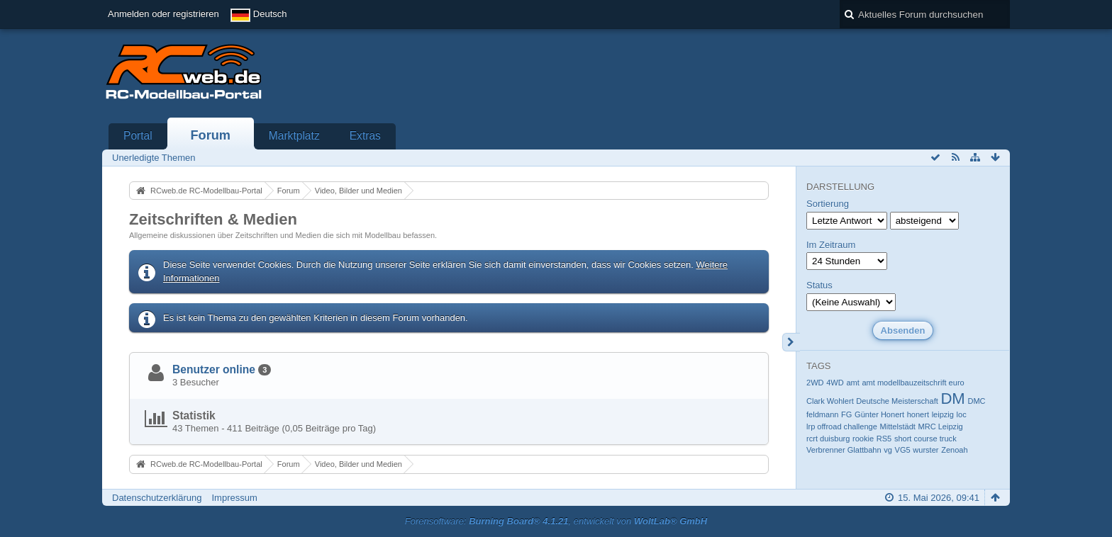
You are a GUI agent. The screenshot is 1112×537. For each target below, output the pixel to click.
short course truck (925, 438)
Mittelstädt (898, 426)
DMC (976, 401)
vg (888, 450)
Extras (365, 136)
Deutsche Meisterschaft (897, 401)
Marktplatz (294, 136)
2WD (815, 382)
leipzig (943, 414)
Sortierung (827, 203)
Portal (137, 136)
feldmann (822, 414)
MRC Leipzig (940, 426)
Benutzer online (213, 369)
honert (918, 414)
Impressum (234, 497)
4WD (835, 382)
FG (846, 414)
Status (819, 285)
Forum (210, 135)
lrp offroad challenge (841, 426)
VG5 (903, 450)
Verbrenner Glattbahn (844, 450)
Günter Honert (879, 414)
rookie (863, 438)
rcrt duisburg (828, 438)
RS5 (884, 438)
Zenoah (954, 450)
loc (962, 414)
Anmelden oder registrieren (163, 14)
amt (852, 382)
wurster (925, 450)
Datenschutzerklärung (156, 497)
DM (952, 398)
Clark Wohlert (830, 401)
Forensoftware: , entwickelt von (556, 521)
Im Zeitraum (830, 244)
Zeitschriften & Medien (213, 219)
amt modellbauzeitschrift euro (913, 382)
